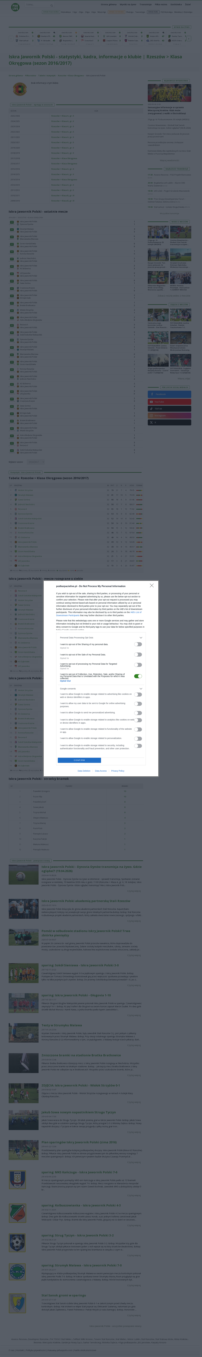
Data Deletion (84, 771)
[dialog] (101, 679)
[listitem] (101, 637)
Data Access (101, 771)
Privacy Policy (117, 771)
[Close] (153, 586)
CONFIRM (79, 760)
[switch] (138, 644)
